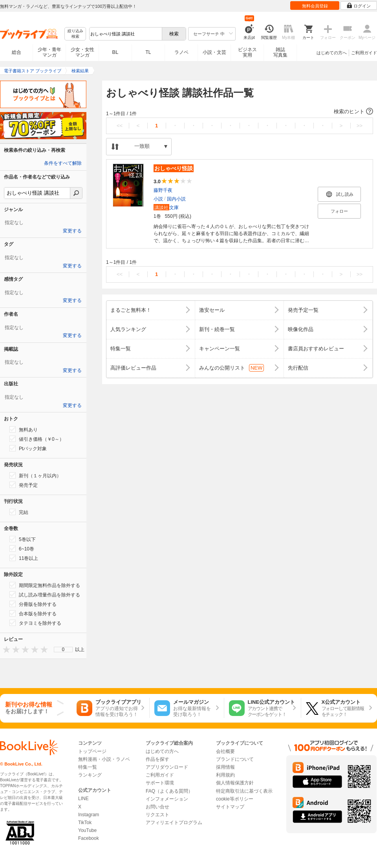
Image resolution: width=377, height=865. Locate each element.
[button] (239, 112)
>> (359, 126)
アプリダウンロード (167, 767)
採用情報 (225, 767)
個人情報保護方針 (235, 783)
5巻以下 (22, 539)
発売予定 (23, 485)
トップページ (92, 751)
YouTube (87, 830)
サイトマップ (230, 807)
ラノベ (181, 52)
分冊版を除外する (33, 604)
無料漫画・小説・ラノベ (104, 759)
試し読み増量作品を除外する (44, 594)
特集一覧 (87, 767)
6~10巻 (21, 548)
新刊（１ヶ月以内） (35, 475)
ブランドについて (235, 759)
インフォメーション (167, 799)
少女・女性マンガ (82, 52)
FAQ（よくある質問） (169, 791)
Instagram (88, 814)
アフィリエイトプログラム (174, 822)
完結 (18, 512)
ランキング (90, 775)
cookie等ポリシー (234, 799)
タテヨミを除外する (35, 623)
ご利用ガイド (364, 52)
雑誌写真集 (280, 52)
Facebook (88, 838)
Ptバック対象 (28, 448)
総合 (16, 52)
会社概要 (225, 751)
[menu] (63, 649)
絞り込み (75, 34)
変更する (72, 231)
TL (148, 52)
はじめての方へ (332, 52)
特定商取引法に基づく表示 (244, 791)
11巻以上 (23, 558)
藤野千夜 (163, 190)
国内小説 (176, 199)
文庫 (166, 207)
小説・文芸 (214, 52)
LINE (83, 798)
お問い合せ (157, 807)
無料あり (23, 429)
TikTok (85, 822)
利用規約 (225, 775)
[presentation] (5, 649)
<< (120, 126)
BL (115, 52)
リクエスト (157, 814)
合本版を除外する (33, 613)
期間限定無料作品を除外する (44, 585)
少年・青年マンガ (49, 52)
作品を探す (157, 759)
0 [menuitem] (63, 649)
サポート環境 (160, 783)
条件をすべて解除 (63, 163)
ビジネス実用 (247, 52)
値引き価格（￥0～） (36, 439)
